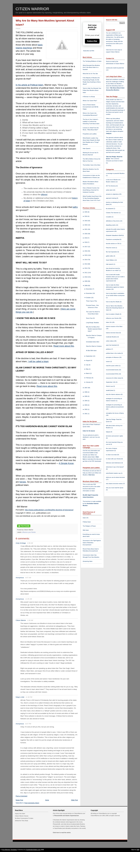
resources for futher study (113, 378)
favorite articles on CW (113, 243)
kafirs (75, 207)
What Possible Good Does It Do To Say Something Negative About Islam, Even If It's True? (92, 198)
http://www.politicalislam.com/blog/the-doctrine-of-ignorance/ (49, 510)
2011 (86, 272)
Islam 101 (86, 517)
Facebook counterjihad (113, 239)
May (87, 369)
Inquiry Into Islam (20, 813)
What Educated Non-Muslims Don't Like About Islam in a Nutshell (91, 67)
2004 (86, 400)
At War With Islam (91, 350)
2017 (86, 246)
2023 (86, 220)
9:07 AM (28, 577)
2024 (86, 216)
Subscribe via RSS (88, 50)
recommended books (112, 369)
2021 (86, 229)
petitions (108, 349)
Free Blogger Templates (9, 849)
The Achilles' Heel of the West (91, 165)
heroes (22, 482)
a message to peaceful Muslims (115, 173)
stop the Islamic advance (113, 394)
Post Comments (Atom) (31, 803)
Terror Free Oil (90, 318)
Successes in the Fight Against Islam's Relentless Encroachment (92, 542)
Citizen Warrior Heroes (21, 816)
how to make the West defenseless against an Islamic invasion (115, 287)
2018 (86, 242)
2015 (86, 255)
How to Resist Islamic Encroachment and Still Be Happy (90, 107)
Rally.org (117, 35)
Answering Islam (87, 561)
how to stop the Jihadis (113, 301)
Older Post (74, 800)
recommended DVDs (112, 374)
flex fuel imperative (111, 252)
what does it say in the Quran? (115, 467)
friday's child (20, 697)
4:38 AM (30, 543)
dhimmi (44, 194)
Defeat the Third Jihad (21, 820)
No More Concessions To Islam (24, 818)
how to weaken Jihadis (113, 314)
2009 (86, 281)
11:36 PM (29, 697)
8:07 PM (28, 724)
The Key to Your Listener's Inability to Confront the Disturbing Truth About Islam (91, 121)
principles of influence (112, 357)
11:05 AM (28, 599)
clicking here (109, 37)
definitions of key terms (113, 221)
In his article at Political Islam (29, 85)
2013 (86, 264)
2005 (86, 396)
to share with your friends (113, 458)
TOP (138, 849)
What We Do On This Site (90, 73)
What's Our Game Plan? (90, 100)
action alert (109, 190)
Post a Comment (21, 796)
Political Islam (87, 522)
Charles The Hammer (112, 212)
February (89, 377)
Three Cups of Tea (91, 301)
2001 (86, 413)
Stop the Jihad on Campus (94, 346)
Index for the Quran (89, 431)
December (89, 289)
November (89, 293)
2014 (86, 259)
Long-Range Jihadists (92, 322)
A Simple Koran (66, 463)
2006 (86, 392)
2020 (86, 233)
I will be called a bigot (38, 361)
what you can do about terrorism (115, 477)
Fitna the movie (110, 247)
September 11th (111, 382)
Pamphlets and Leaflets (90, 134)
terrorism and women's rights (114, 436)
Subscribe (92, 41)
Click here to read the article (62, 832)
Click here (91, 475)
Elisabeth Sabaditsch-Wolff (114, 235)
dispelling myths (111, 225)
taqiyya (108, 133)
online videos (110, 341)
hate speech (110, 264)
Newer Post (19, 800)
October (88, 297)
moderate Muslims (111, 337)
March (88, 373)
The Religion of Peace (89, 526)
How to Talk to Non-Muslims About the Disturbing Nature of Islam (115, 308)
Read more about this (63, 346)
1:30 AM (30, 620)
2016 (86, 251)
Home (47, 800)
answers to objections (112, 194)
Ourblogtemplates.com (33, 849)
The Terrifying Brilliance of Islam (92, 61)
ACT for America (111, 186)
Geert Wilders (110, 260)
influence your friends (29, 532)
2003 (86, 405)
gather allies (109, 256)
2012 (86, 268)
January (88, 382)
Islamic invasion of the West (114, 326)
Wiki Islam (86, 530)
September (89, 356)
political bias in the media (113, 353)
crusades (109, 216)
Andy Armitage (21, 543)
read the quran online (112, 365)
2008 (86, 285)
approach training (111, 198)
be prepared (109, 208)
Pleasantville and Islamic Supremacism (66, 815)
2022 (86, 225)
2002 (86, 409)
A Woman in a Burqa (89, 96)
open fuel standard (111, 345)
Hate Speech (86, 148)
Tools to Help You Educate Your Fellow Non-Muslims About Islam (92, 90)
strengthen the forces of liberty (115, 413)
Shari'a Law (109, 386)
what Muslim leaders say (113, 473)
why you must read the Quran (114, 487)
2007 (86, 387)
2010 (86, 277)
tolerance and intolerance (113, 463)
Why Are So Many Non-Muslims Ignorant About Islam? (94, 329)
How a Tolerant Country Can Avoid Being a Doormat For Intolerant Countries (91, 190)
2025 (86, 212)
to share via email (111, 454)
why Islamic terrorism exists (114, 483)
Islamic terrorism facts (112, 332)
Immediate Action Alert (92, 341)
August (88, 360)
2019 (86, 238)
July (87, 364)
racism (108, 361)
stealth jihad (109, 390)
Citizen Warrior (32, 9)
